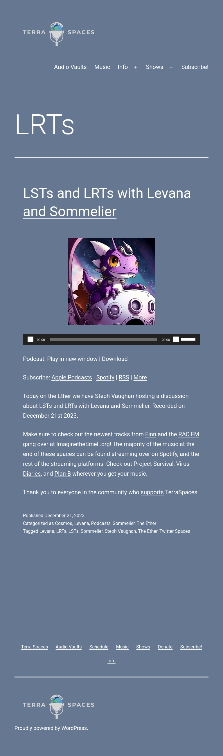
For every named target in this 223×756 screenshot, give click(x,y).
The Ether (147, 523)
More (140, 377)
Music (102, 66)
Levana (100, 405)
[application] (111, 339)
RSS (124, 377)
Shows (154, 66)
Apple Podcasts (71, 377)
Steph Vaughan (114, 395)
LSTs (74, 531)
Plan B (63, 473)
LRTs (61, 531)
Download (115, 358)
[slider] (103, 339)
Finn (150, 434)
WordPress (74, 728)
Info (123, 66)
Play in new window (72, 358)
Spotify (105, 377)
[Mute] (176, 339)
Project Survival (154, 463)
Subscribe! (194, 66)
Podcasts (101, 523)
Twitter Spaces (174, 531)
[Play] (30, 339)
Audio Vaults (70, 66)
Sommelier (135, 405)
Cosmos (63, 523)
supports (152, 492)
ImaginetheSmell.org (83, 444)
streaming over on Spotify (144, 453)
